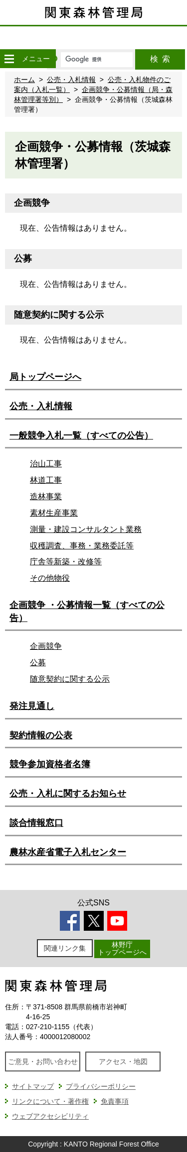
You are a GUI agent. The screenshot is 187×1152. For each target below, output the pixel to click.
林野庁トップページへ (122, 948)
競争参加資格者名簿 (49, 764)
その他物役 (50, 578)
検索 (160, 59)
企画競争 (46, 646)
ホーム (24, 80)
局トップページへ (45, 377)
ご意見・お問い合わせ (43, 1061)
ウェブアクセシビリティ (50, 1116)
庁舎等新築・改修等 (66, 561)
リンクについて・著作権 (50, 1101)
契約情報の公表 (40, 735)
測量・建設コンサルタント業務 (86, 529)
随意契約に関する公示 (70, 679)
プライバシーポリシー (101, 1086)
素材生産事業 (54, 513)
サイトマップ (33, 1086)
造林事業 (46, 496)
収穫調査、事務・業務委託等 (82, 545)
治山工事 (46, 463)
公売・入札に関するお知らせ (67, 793)
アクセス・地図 (123, 1061)
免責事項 (115, 1101)
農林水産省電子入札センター (67, 852)
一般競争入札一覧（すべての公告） (81, 436)
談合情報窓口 (36, 823)
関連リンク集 (65, 948)
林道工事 (46, 480)
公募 (38, 662)
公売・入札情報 (71, 80)
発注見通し (31, 706)
